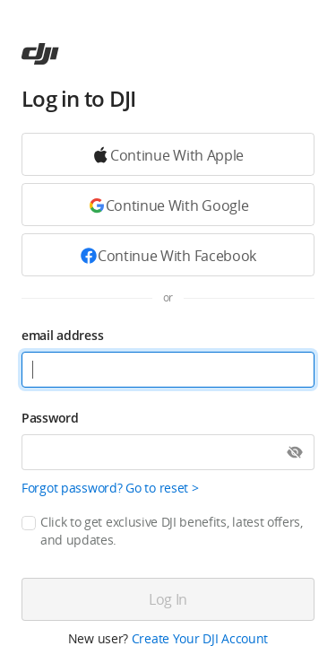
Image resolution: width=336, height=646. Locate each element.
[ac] (40, 54)
